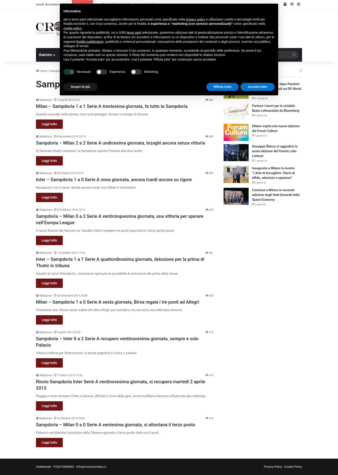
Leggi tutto (49, 124)
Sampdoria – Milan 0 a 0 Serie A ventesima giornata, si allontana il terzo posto (115, 424)
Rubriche (45, 55)
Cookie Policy (293, 466)
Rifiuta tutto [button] (223, 87)
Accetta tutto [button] (257, 87)
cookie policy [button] (72, 28)
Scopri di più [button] (80, 87)
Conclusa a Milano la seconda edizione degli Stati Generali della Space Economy (276, 194)
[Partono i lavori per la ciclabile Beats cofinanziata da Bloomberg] (236, 112)
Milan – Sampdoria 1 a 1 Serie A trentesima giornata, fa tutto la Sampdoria (112, 106)
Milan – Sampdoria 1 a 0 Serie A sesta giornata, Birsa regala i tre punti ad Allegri (117, 302)
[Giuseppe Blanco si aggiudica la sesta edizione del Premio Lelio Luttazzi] (236, 152)
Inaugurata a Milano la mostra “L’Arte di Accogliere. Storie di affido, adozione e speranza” (273, 173)
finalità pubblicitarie (89, 41)
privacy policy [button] (195, 19)
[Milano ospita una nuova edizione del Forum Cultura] (236, 132)
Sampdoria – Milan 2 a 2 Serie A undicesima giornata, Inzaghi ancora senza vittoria (120, 143)
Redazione (45, 100)
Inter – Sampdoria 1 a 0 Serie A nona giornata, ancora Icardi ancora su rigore (114, 179)
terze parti (134, 32)
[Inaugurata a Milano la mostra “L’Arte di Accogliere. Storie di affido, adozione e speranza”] (236, 174)
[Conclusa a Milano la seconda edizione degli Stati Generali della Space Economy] (236, 196)
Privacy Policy (273, 466)
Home (41, 71)
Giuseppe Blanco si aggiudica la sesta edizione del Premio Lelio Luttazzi (274, 151)
